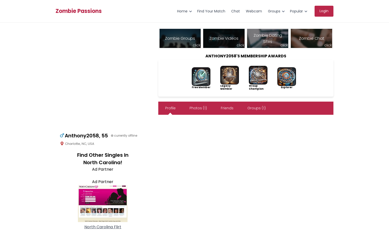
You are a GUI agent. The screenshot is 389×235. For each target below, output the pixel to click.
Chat (235, 11)
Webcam (254, 11)
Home (182, 11)
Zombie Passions (79, 11)
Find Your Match (211, 11)
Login (324, 10)
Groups (274, 11)
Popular (296, 11)
